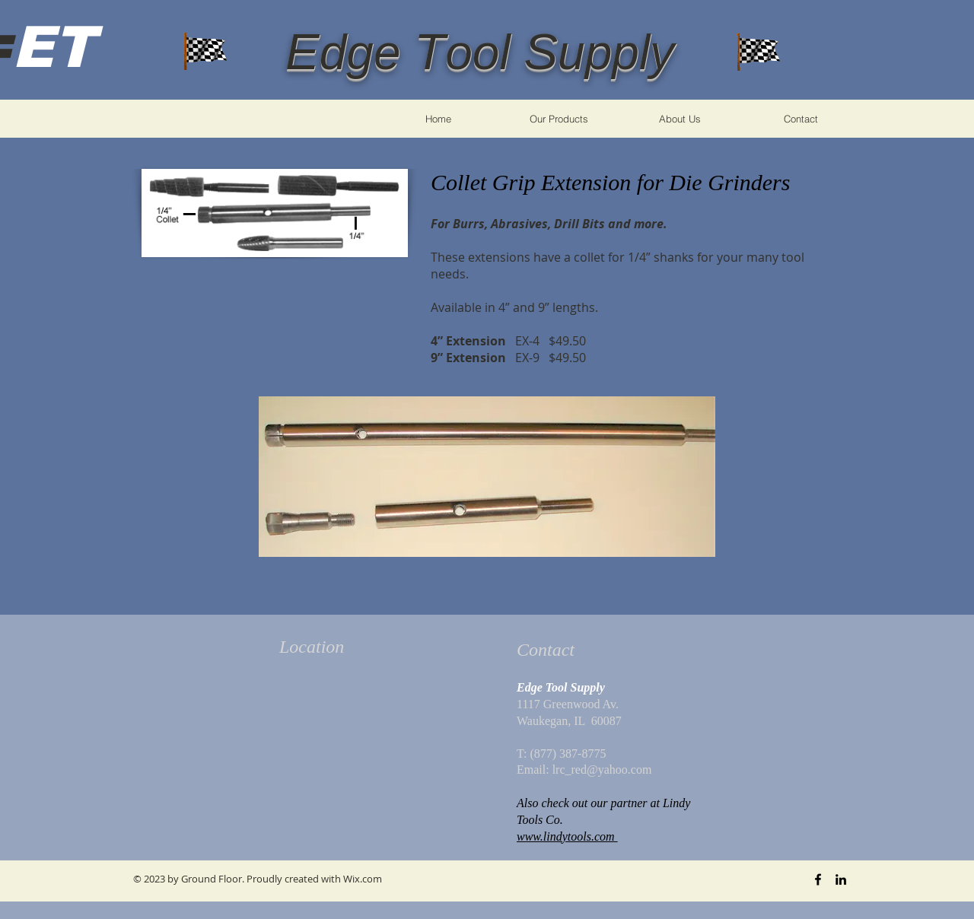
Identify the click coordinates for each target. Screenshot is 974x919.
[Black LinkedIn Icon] (840, 879)
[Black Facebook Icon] (818, 879)
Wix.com (362, 879)
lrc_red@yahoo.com (602, 769)
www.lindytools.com (567, 836)
